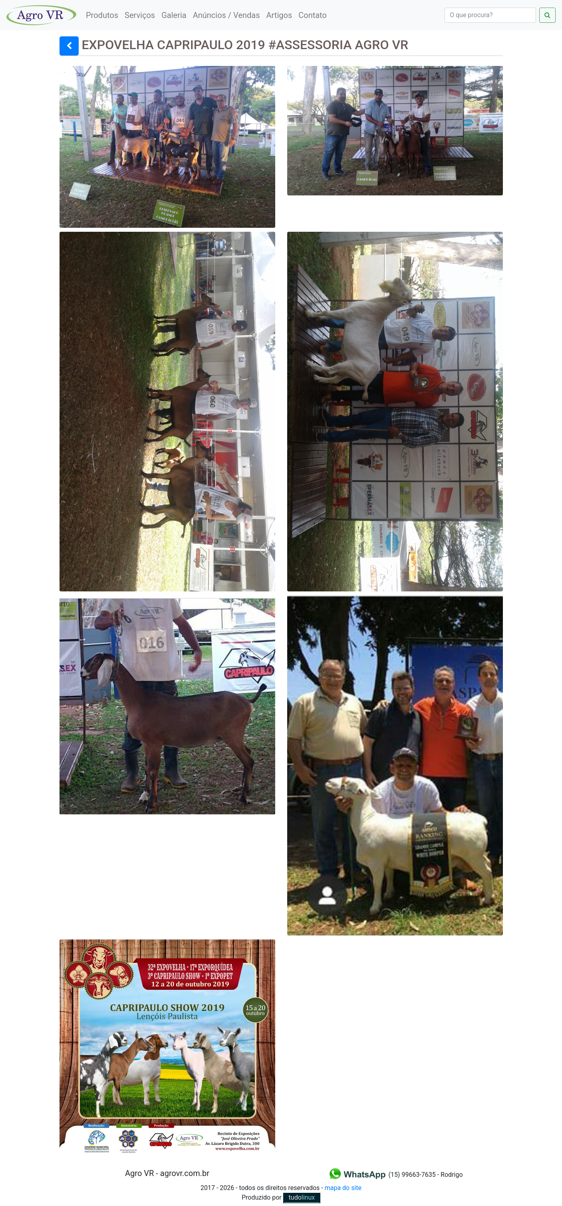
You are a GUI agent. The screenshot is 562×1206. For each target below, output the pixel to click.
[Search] (490, 15)
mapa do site (343, 1188)
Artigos (279, 15)
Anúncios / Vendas (226, 15)
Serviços (140, 15)
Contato (312, 15)
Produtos (102, 15)
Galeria (174, 15)
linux (302, 1197)
